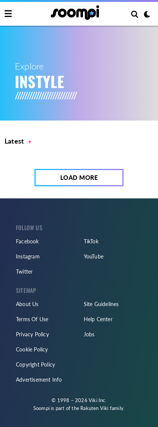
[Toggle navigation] (8, 14)
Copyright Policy (35, 364)
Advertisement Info (39, 379)
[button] (18, 141)
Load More (79, 177)
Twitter (24, 271)
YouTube (93, 256)
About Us (27, 304)
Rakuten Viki (94, 408)
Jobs (89, 334)
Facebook (27, 241)
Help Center (98, 319)
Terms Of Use (32, 319)
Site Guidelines (101, 304)
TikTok (91, 241)
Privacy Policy (32, 334)
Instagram (28, 256)
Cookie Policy (32, 349)
